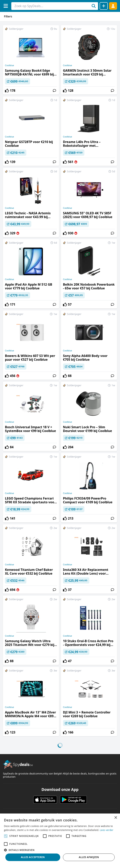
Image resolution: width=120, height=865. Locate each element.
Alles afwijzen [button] (89, 857)
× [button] (115, 817)
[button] (60, 850)
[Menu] (5, 5)
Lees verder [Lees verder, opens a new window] (106, 830)
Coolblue (9, 65)
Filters (8, 16)
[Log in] (113, 6)
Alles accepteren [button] (33, 857)
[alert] (60, 839)
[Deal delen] (104, 6)
